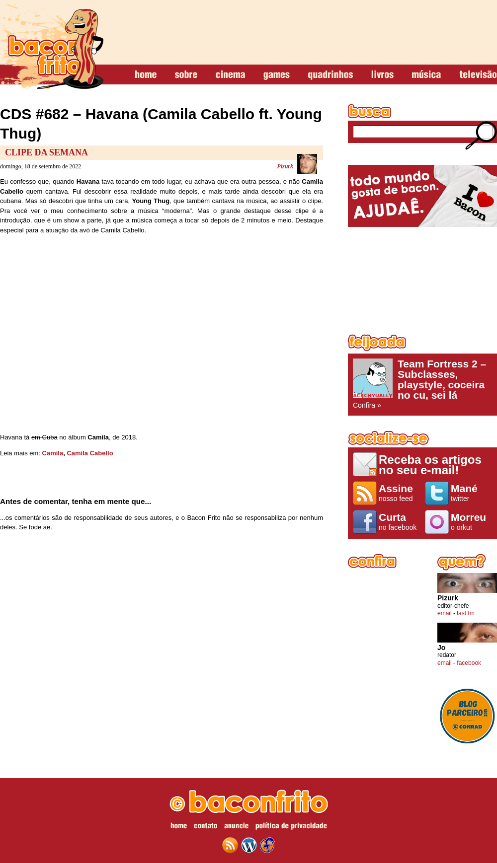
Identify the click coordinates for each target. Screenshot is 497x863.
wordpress (249, 845)
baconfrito (51, 46)
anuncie (236, 827)
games (276, 75)
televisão (478, 75)
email (444, 613)
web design (267, 845)
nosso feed (399, 493)
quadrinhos (330, 75)
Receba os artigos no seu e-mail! (430, 464)
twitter (471, 493)
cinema (230, 75)
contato (205, 827)
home (146, 75)
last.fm (465, 613)
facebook (469, 662)
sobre (186, 75)
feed (230, 845)
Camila (53, 453)
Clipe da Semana (46, 152)
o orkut (471, 521)
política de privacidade (291, 827)
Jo (441, 647)
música (426, 75)
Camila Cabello (90, 453)
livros (382, 75)
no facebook (399, 521)
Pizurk (285, 166)
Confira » (422, 384)
